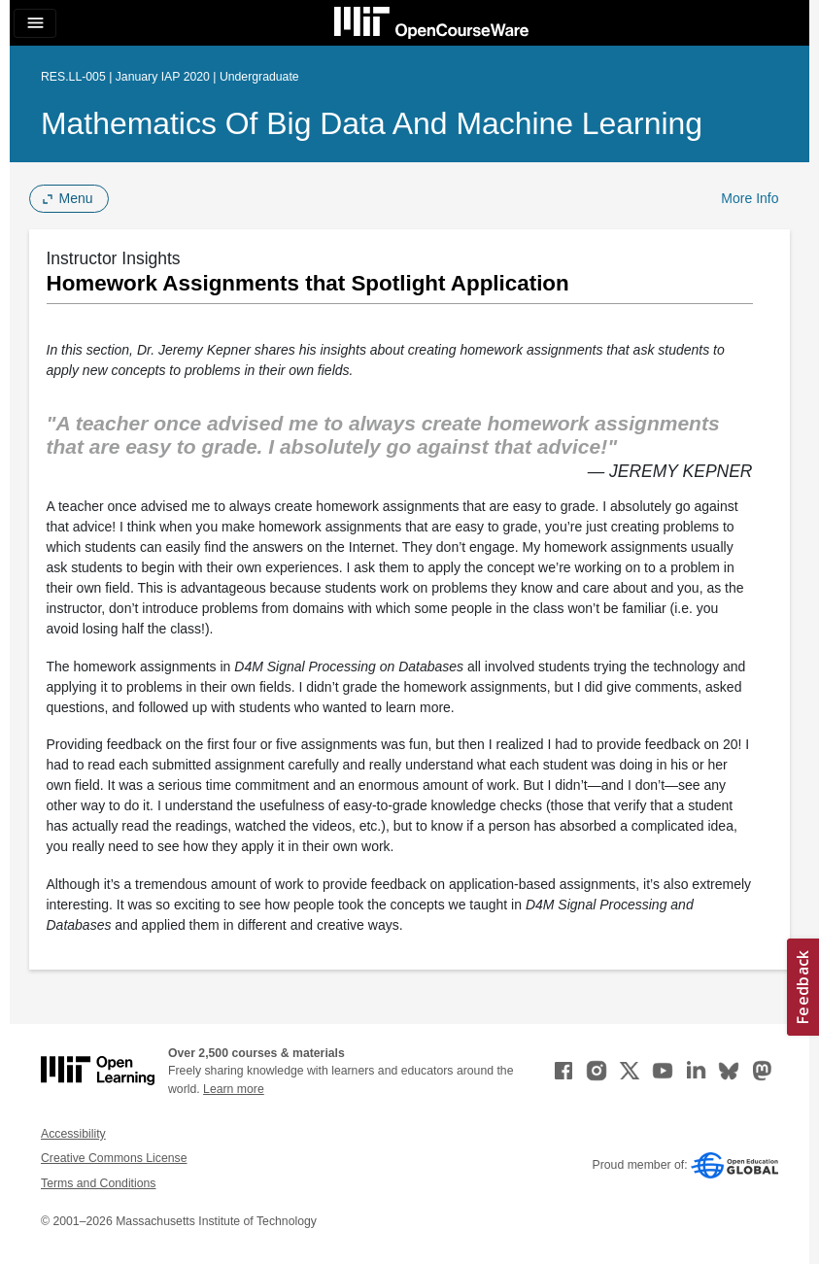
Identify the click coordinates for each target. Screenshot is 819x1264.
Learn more (233, 1089)
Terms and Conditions (98, 1183)
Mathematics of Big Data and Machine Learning (371, 123)
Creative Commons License (114, 1158)
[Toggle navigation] (35, 23)
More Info (749, 198)
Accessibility (73, 1134)
